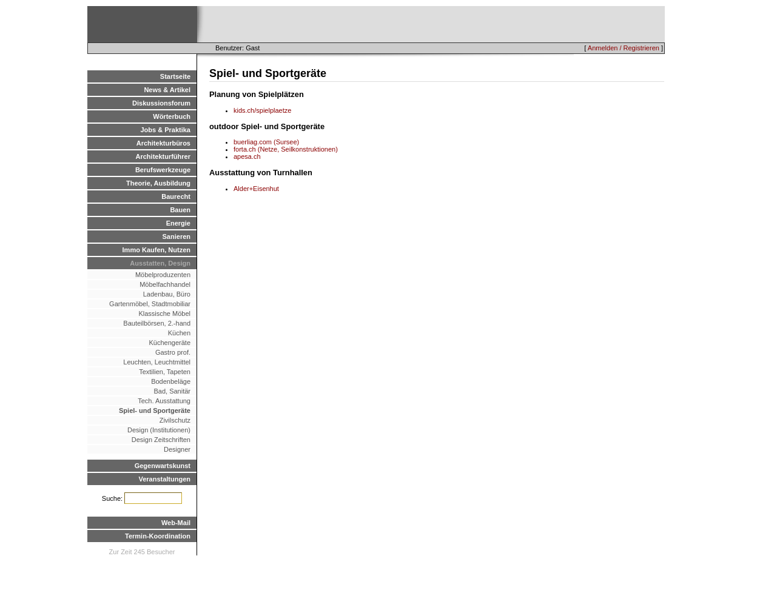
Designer (177, 449)
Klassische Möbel (164, 313)
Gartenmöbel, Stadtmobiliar (149, 303)
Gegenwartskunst (162, 465)
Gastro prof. (172, 352)
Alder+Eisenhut (256, 188)
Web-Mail (175, 522)
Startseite (175, 76)
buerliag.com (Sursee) (266, 142)
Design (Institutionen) (158, 430)
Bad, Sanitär (171, 391)
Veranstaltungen (164, 479)
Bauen (180, 209)
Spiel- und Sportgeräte (154, 410)
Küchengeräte (170, 342)
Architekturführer (163, 156)
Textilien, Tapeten (164, 371)
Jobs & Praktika (165, 129)
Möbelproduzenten (162, 274)
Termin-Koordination (157, 536)
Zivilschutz (175, 420)
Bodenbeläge (170, 381)
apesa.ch (247, 156)
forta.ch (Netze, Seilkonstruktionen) (286, 149)
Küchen (179, 333)
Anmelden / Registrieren (623, 48)
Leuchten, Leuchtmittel (156, 362)
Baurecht (175, 196)
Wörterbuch (171, 116)
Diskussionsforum (161, 103)
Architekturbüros (163, 143)
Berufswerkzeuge (162, 169)
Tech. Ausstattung (164, 400)
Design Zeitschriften (161, 439)
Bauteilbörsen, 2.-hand (156, 323)
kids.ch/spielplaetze (262, 110)
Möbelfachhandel (165, 284)
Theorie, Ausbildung (158, 183)
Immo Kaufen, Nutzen (156, 249)
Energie (178, 223)
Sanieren (176, 236)
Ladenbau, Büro (166, 294)
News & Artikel (167, 89)
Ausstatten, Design (160, 263)
